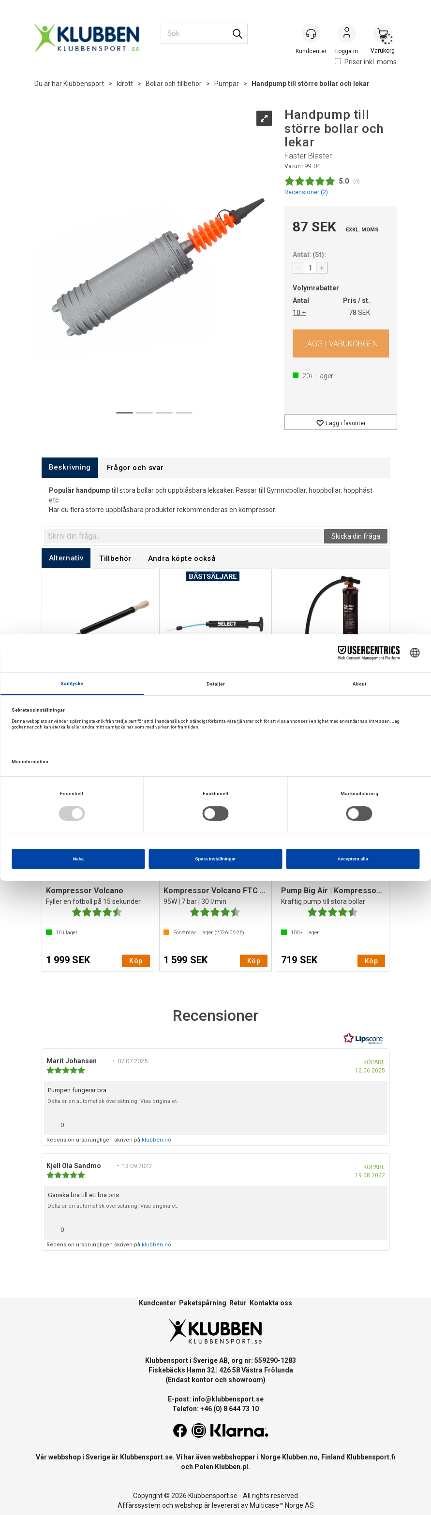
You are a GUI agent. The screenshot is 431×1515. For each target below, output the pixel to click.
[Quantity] (310, 267)
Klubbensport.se (146, 1457)
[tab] (70, 467)
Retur (238, 1303)
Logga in (347, 34)
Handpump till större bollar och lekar (311, 83)
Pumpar (226, 83)
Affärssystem (139, 1505)
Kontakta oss (271, 1303)
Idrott (125, 83)
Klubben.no (300, 1457)
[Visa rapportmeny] (376, 1122)
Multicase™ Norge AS (282, 1505)
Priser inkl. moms (366, 62)
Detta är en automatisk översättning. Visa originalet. (112, 1101)
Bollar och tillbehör (174, 83)
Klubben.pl (231, 1467)
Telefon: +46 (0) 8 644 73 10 (215, 1409)
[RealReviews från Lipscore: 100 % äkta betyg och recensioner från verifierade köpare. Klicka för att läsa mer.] (363, 1038)
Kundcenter (157, 1303)
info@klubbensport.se (228, 1399)
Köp (341, 343)
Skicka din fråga (355, 536)
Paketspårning (202, 1303)
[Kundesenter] (311, 33)
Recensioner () (306, 192)
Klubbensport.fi (370, 1457)
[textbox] (183, 536)
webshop (189, 1505)
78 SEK (359, 312)
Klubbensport (83, 83)
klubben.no (156, 1140)
